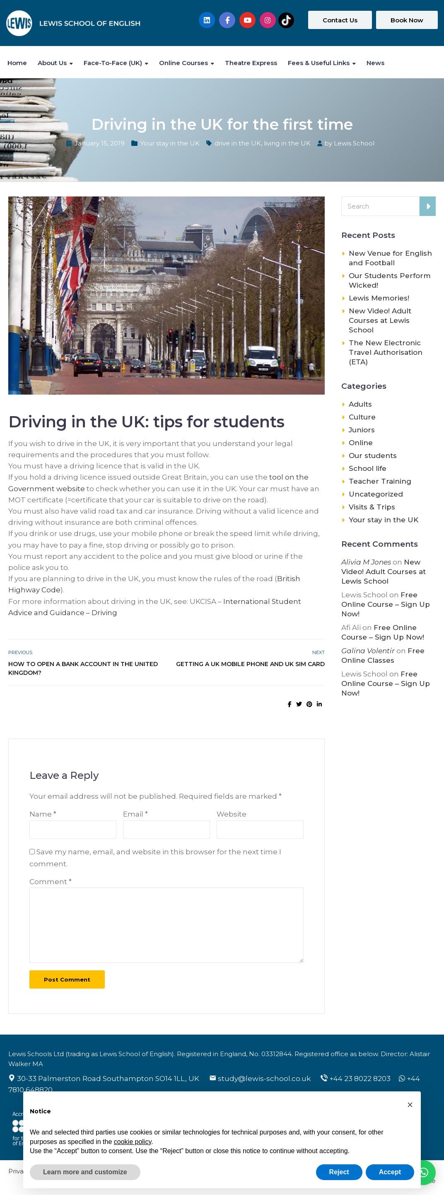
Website (231, 814)
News (375, 63)
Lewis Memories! (379, 298)
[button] (410, 1104)
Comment (50, 881)
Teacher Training (380, 481)
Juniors (362, 430)
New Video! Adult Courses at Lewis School (380, 320)
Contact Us (340, 20)
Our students (373, 455)
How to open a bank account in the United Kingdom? (83, 668)
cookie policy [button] (132, 1141)
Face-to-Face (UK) (113, 63)
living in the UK (287, 143)
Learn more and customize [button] (85, 1172)
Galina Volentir (368, 651)
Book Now (407, 20)
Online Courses (183, 63)
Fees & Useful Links (319, 63)
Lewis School (354, 143)
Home (17, 63)
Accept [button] (390, 1172)
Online (361, 443)
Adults (360, 404)
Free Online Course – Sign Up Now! (385, 604)
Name (42, 814)
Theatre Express (251, 63)
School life (367, 468)
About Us (52, 63)
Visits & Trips (372, 507)
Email (135, 814)
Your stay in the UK (170, 143)
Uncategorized (376, 494)
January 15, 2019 (100, 143)
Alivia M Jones (366, 562)
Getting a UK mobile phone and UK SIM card (250, 664)
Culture (362, 417)
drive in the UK (238, 143)
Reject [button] (339, 1172)
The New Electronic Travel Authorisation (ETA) (385, 352)
